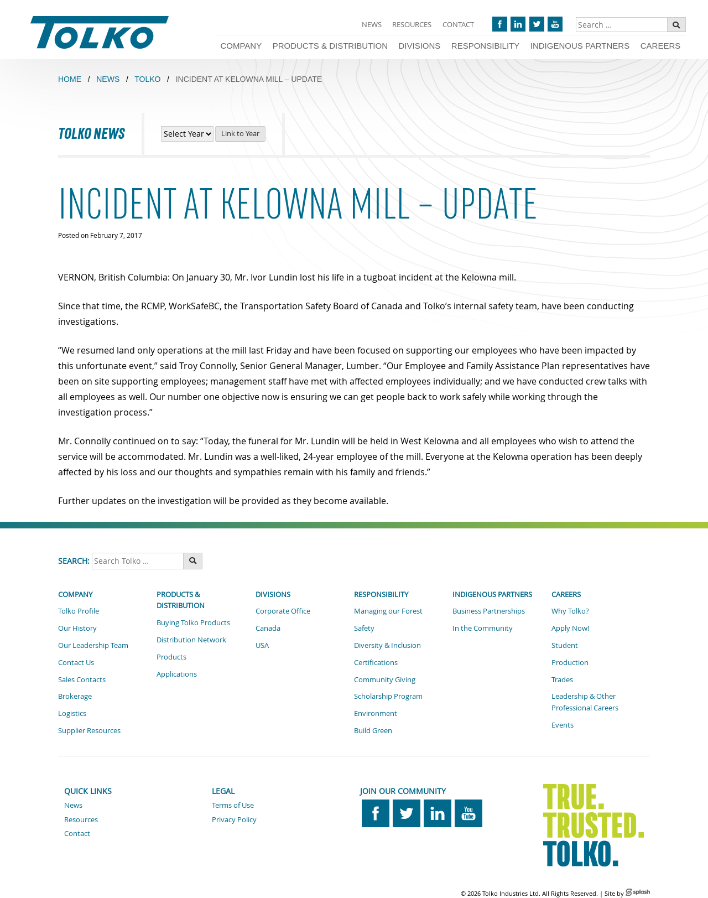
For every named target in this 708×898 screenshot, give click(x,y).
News (372, 24)
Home (69, 79)
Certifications (376, 662)
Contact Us (76, 662)
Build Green (373, 730)
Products (171, 657)
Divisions (420, 45)
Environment (375, 713)
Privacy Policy (234, 819)
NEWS (107, 79)
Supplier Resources (89, 730)
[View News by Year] (187, 134)
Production (570, 662)
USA (262, 645)
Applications (177, 674)
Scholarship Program (388, 696)
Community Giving (384, 679)
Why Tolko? (570, 611)
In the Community (482, 628)
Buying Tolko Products (193, 622)
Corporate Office (283, 611)
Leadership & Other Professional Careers (584, 702)
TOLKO (147, 79)
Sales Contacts (82, 679)
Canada (268, 628)
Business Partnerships (488, 611)
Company (241, 45)
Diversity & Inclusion (387, 645)
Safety (364, 628)
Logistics (72, 713)
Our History (77, 628)
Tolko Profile (78, 611)
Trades (562, 679)
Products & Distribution (330, 45)
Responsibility (485, 45)
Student (564, 645)
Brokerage (75, 696)
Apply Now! (570, 628)
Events (562, 725)
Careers (661, 45)
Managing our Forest (388, 611)
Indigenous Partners (579, 45)
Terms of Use (233, 805)
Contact (458, 24)
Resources (411, 24)
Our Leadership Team (93, 645)
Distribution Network (191, 640)
